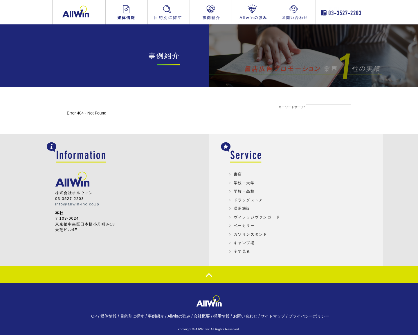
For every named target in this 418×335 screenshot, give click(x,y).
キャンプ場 (244, 243)
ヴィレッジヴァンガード (257, 217)
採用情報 (221, 316)
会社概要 (202, 316)
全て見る (242, 251)
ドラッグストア (248, 200)
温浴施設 (242, 208)
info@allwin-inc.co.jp (77, 204)
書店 (238, 174)
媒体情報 (126, 12)
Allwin (79, 12)
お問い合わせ (298, 12)
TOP (93, 316)
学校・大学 (244, 183)
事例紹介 (211, 12)
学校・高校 (244, 191)
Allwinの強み (253, 12)
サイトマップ (273, 316)
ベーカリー (244, 225)
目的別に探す (169, 12)
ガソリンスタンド (250, 234)
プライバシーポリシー (309, 316)
